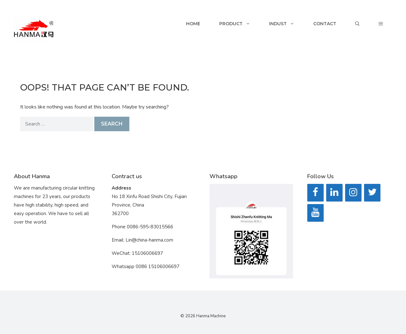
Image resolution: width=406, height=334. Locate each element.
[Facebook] (315, 193)
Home (193, 23)
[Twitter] (372, 193)
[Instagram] (353, 193)
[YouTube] (315, 213)
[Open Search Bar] (357, 24)
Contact (324, 23)
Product (239, 24)
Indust (286, 24)
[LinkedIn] (334, 193)
